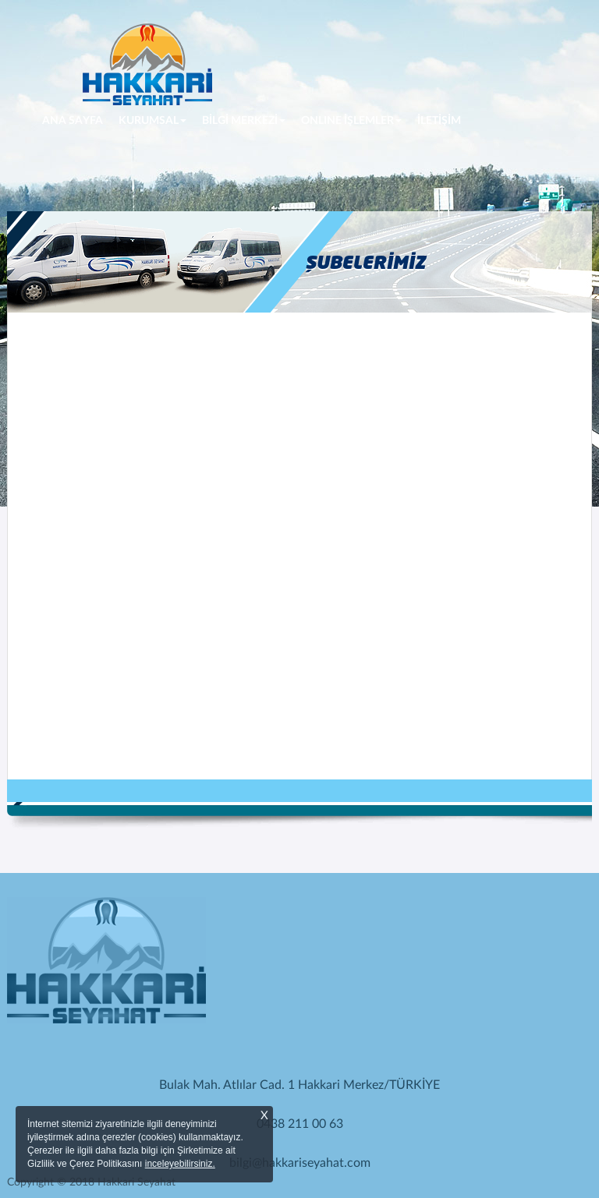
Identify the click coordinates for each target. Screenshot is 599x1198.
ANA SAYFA (76, 119)
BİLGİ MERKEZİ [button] (243, 120)
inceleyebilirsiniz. (180, 1163)
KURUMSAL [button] (152, 120)
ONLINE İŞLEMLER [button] (351, 120)
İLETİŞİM (439, 120)
